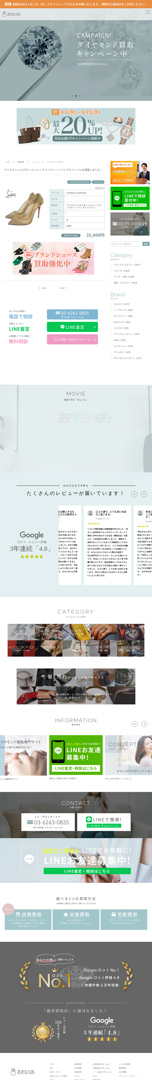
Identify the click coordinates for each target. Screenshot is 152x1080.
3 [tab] (76, 96)
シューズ (98, 182)
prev (44, 288)
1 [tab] (69, 96)
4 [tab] (79, 96)
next (62, 288)
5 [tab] (83, 96)
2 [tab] (72, 96)
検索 (146, 243)
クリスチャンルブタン (79, 182)
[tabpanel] (76, 50)
